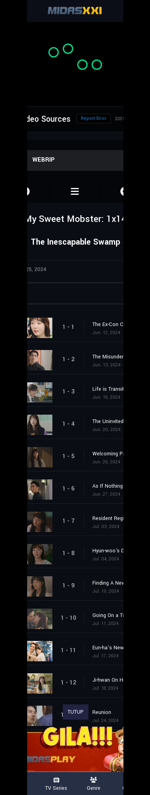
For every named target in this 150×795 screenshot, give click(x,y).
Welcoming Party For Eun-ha (117, 453)
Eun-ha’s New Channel (117, 647)
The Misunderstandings (117, 356)
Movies (19, 784)
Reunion (101, 712)
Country (131, 784)
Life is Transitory (111, 389)
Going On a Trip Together (117, 615)
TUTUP (76, 712)
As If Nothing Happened (117, 486)
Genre (94, 784)
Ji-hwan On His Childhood (117, 680)
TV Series (56, 784)
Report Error (93, 118)
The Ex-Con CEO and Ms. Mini (117, 324)
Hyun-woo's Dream (114, 550)
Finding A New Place (116, 583)
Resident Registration (117, 518)
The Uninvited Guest (115, 421)
